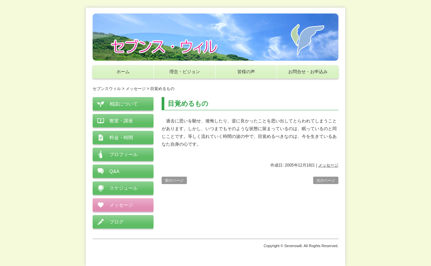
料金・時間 (121, 137)
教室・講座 (121, 120)
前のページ (174, 180)
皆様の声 (246, 71)
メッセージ (328, 165)
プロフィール (123, 154)
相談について (123, 104)
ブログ (116, 222)
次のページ (326, 180)
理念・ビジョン (184, 71)
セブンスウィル (107, 88)
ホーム (123, 71)
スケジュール (123, 188)
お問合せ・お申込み (308, 71)
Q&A (114, 171)
